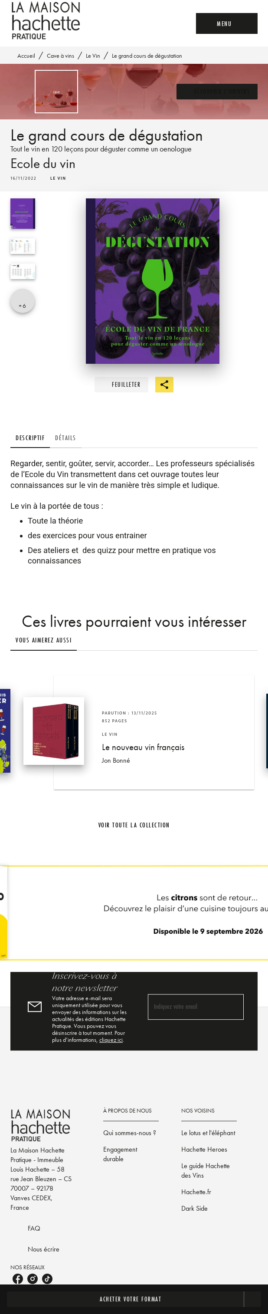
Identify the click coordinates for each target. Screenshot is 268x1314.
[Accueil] (46, 20)
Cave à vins (60, 55)
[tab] (30, 437)
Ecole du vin (42, 163)
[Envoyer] (233, 1007)
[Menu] (227, 23)
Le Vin (93, 55)
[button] (217, 91)
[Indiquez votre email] (185, 1007)
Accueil (26, 55)
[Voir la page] (134, 916)
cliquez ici (111, 1040)
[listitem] (17, 1278)
